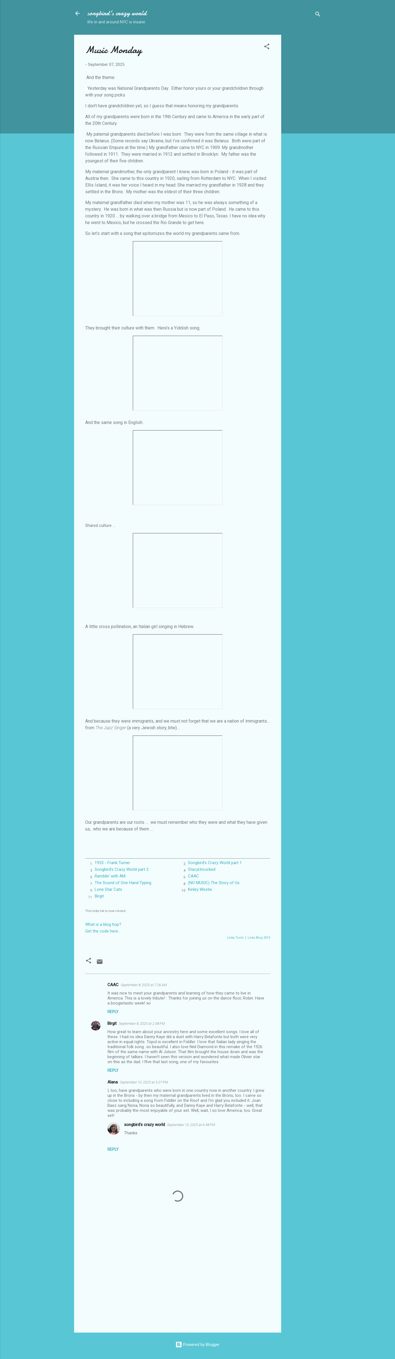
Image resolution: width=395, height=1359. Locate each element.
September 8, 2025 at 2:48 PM (142, 1023)
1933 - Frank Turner (112, 862)
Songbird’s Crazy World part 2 (122, 869)
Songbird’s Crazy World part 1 (215, 862)
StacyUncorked (201, 869)
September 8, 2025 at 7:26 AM (144, 985)
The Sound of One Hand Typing (123, 882)
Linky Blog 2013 (259, 937)
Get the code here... (102, 931)
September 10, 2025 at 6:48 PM (191, 1125)
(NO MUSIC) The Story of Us (214, 882)
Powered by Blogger (197, 1344)
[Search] (318, 15)
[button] (266, 47)
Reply (113, 1012)
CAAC (193, 876)
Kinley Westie (200, 889)
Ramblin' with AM (110, 876)
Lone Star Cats (108, 889)
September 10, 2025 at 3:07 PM (144, 1082)
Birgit (99, 896)
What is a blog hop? (103, 924)
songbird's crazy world (117, 13)
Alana (112, 1082)
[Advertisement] (303, 118)
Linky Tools (235, 937)
